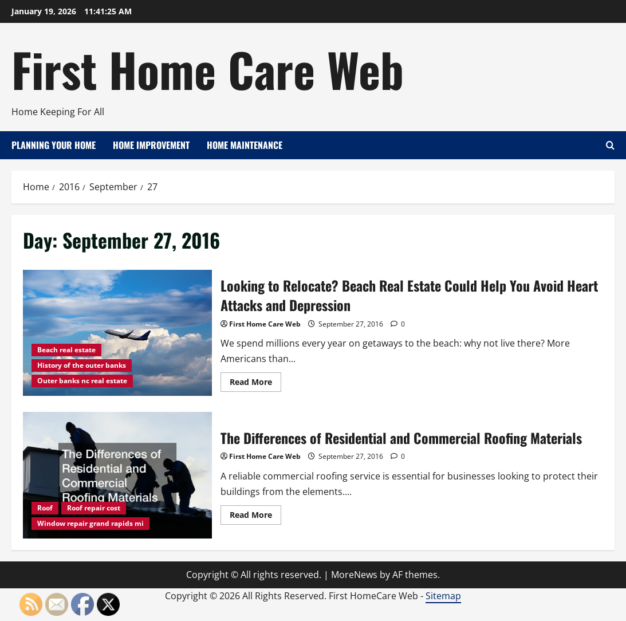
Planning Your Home (53, 145)
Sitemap (443, 595)
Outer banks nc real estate (82, 381)
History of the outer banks (81, 365)
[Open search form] (610, 145)
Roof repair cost (93, 508)
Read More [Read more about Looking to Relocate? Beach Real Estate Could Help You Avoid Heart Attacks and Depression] (255, 384)
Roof (45, 508)
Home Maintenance (244, 145)
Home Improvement (151, 145)
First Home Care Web (207, 68)
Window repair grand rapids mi (90, 523)
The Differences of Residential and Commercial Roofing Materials (117, 475)
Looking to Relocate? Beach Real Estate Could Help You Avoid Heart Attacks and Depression (117, 333)
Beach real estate (66, 350)
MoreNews (354, 574)
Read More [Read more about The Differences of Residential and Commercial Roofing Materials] (255, 517)
